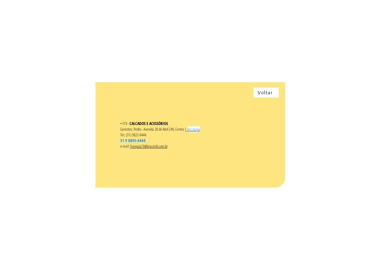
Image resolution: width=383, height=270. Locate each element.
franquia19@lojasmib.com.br (149, 146)
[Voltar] (266, 93)
